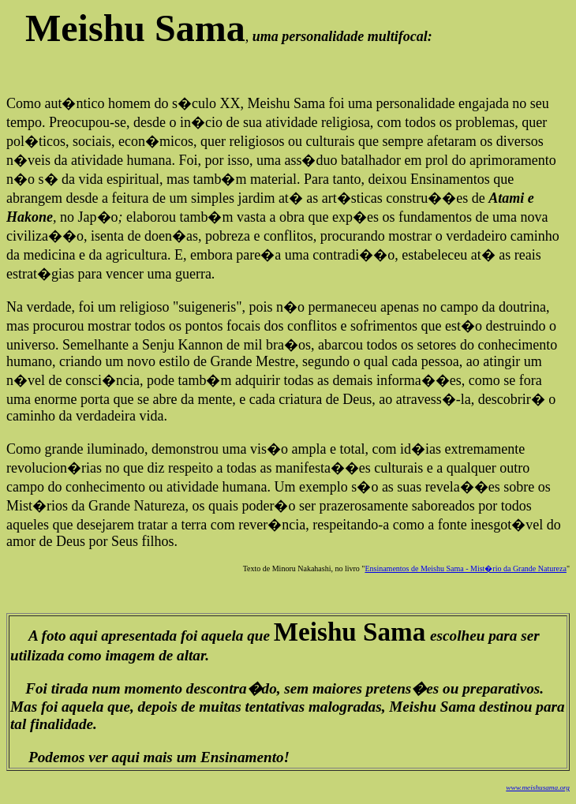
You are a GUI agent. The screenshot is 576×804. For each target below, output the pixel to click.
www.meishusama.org (538, 787)
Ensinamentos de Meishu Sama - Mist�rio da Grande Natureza (466, 568)
